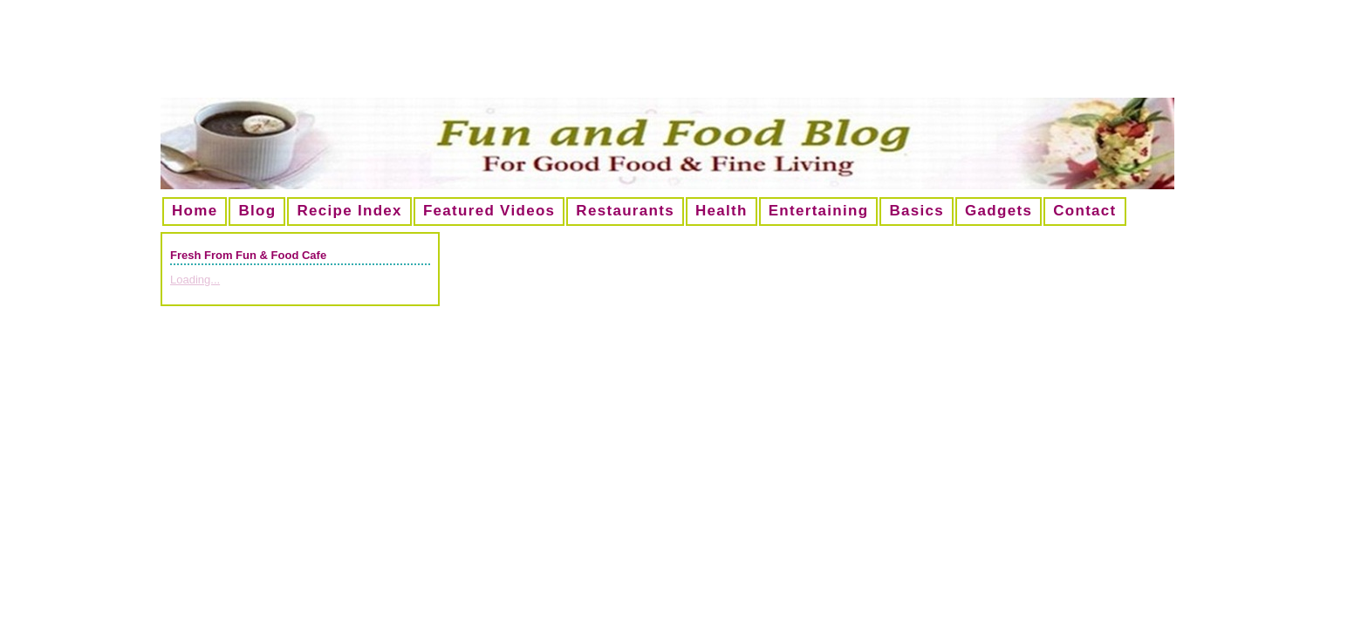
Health (721, 210)
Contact (1084, 210)
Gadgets (998, 210)
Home (194, 210)
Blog (257, 210)
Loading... (195, 279)
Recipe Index (349, 210)
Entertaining (819, 210)
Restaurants (625, 210)
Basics (916, 210)
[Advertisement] (684, 56)
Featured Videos (489, 210)
